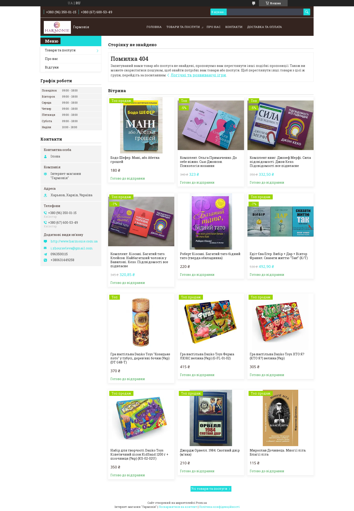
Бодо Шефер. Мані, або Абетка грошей (134, 160)
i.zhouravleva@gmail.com (72, 248)
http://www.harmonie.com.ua (74, 241)
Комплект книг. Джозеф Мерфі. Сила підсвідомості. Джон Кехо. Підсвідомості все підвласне (280, 162)
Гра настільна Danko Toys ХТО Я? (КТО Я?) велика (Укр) (277, 356)
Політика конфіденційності (219, 507)
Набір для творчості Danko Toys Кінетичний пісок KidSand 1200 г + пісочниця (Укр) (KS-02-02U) (139, 454)
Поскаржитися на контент (178, 507)
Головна (154, 27)
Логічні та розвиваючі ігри (198, 75)
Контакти (233, 27)
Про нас (214, 27)
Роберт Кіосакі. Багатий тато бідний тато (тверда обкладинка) (210, 256)
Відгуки (52, 67)
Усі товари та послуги (209, 488)
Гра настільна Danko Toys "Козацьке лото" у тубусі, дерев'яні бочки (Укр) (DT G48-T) (140, 358)
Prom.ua (201, 502)
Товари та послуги (183, 27)
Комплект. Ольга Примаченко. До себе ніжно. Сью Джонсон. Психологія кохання (208, 162)
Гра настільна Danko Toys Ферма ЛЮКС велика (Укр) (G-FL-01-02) (207, 356)
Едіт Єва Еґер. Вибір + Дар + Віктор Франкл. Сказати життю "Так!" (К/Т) (279, 256)
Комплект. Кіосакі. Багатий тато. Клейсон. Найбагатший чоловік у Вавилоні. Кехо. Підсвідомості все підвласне (139, 260)
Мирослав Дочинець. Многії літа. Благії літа (278, 452)
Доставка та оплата (264, 27)
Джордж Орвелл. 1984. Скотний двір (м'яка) (210, 452)
